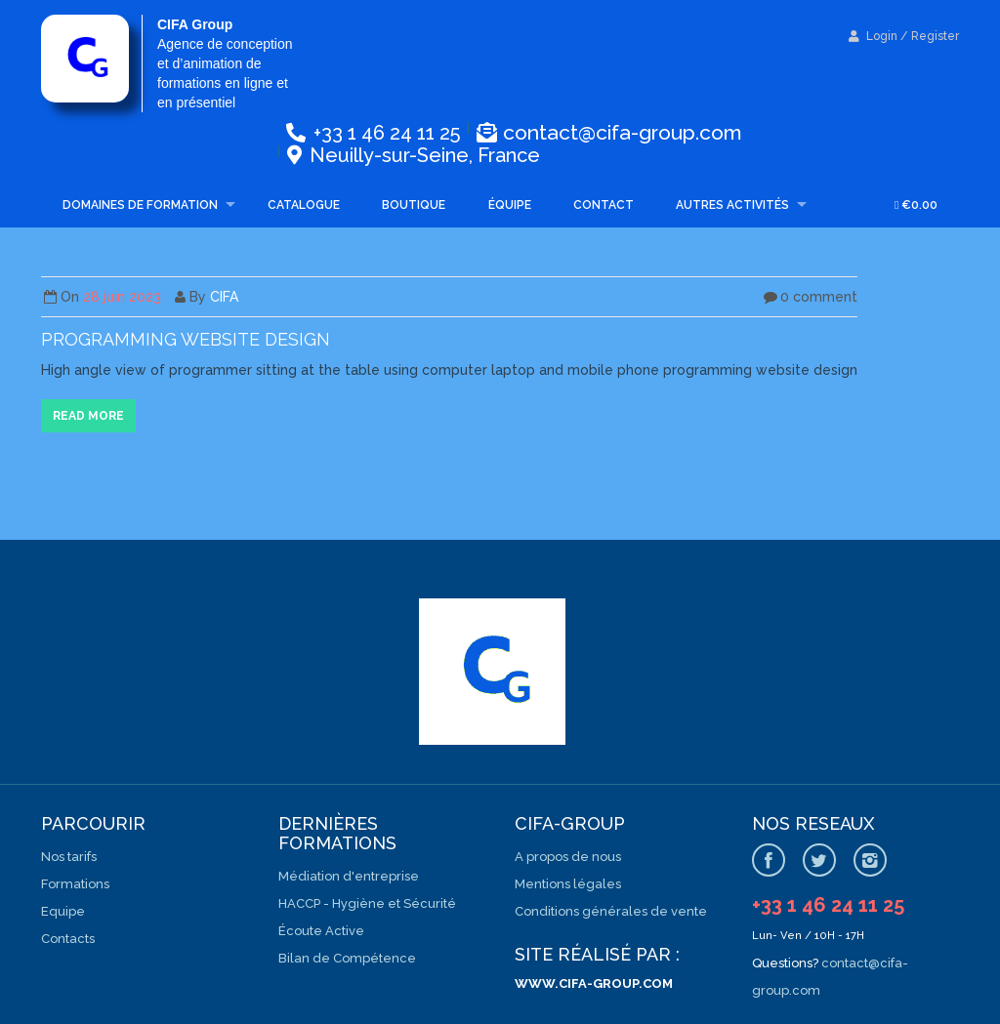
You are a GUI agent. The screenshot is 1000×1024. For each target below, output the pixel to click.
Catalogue (304, 205)
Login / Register (904, 36)
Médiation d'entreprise (348, 876)
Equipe (63, 911)
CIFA (224, 297)
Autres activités (732, 205)
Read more (88, 416)
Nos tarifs (69, 856)
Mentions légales (568, 884)
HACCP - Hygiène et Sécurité (367, 903)
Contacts (68, 938)
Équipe (509, 205)
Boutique (413, 205)
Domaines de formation (140, 205)
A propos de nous (568, 856)
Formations (75, 884)
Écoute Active (321, 930)
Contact (603, 205)
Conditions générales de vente (611, 911)
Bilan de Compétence (347, 958)
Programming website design (185, 339)
